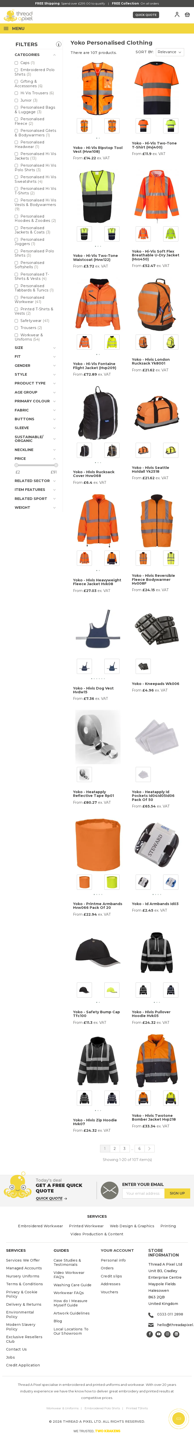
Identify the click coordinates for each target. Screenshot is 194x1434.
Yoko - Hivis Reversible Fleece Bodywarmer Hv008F (153, 579)
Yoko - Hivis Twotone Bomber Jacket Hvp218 (154, 1117)
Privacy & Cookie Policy (21, 1294)
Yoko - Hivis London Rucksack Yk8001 (151, 361)
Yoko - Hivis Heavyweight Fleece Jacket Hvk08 (97, 582)
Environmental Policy (20, 1314)
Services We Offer (23, 1260)
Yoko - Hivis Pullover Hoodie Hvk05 (151, 1014)
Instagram (167, 1334)
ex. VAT (103, 158)
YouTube (158, 1334)
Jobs (10, 1357)
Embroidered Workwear (40, 1226)
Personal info (113, 1260)
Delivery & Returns (24, 1304)
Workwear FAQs (69, 1293)
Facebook (150, 1334)
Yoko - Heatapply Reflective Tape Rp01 (93, 794)
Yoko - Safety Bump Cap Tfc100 (96, 1014)
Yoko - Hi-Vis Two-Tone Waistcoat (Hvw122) (95, 257)
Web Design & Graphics (132, 1226)
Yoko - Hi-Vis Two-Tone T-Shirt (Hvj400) (154, 145)
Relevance (167, 52)
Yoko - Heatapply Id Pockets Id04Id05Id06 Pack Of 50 (153, 796)
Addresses (110, 1284)
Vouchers (109, 1292)
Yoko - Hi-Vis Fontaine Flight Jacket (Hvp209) (94, 366)
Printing (168, 1226)
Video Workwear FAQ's (69, 1274)
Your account (117, 1250)
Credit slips (111, 1276)
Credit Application (23, 1365)
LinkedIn (176, 1334)
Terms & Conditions (24, 1284)
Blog (58, 1321)
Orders (107, 1268)
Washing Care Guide (73, 1285)
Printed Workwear (86, 1226)
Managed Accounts (24, 1268)
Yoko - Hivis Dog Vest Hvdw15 (93, 690)
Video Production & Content (96, 1234)
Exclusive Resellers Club (24, 1339)
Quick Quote (146, 15)
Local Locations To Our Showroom (71, 1331)
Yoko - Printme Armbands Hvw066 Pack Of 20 (97, 906)
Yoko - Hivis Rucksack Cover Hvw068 (93, 474)
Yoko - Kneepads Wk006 (155, 683)
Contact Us (16, 1349)
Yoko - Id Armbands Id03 (155, 904)
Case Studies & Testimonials (67, 1262)
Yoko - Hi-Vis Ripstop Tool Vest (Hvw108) (98, 149)
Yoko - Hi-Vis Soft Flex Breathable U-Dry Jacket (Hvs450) (155, 255)
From (78, 158)
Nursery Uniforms (22, 1276)
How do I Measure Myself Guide (71, 1303)
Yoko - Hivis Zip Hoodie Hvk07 (95, 1122)
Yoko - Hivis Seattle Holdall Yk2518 (150, 469)
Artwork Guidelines (72, 1313)
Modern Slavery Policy (20, 1326)
